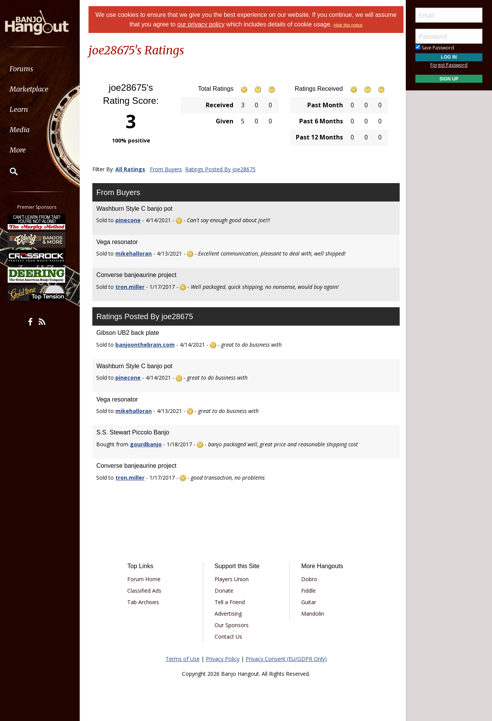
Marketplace (35, 89)
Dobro (308, 579)
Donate (224, 590)
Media (26, 129)
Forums (28, 68)
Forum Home (146, 579)
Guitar (307, 602)
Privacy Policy (222, 658)
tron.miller (133, 286)
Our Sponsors (232, 625)
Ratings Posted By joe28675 (224, 169)
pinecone (131, 220)
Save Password (434, 47)
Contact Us (229, 636)
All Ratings (134, 169)
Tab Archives (146, 602)
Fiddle (307, 590)
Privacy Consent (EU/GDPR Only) (286, 658)
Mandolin (311, 613)
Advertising (229, 613)
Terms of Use (183, 658)
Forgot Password (448, 65)
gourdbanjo (149, 444)
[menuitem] (43, 69)
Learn (25, 109)
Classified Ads (147, 590)
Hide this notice (359, 25)
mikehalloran (137, 253)
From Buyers (169, 169)
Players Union (232, 579)
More (24, 150)
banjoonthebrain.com (148, 344)
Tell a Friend (230, 602)
